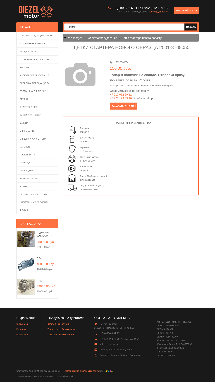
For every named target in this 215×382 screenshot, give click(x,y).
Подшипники (27, 154)
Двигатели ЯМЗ (28, 107)
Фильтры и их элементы (34, 202)
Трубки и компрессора (33, 194)
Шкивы (23, 210)
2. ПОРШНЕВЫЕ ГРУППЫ (32, 43)
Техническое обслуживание (61, 329)
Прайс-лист (22, 334)
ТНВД (39, 258)
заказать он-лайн (124, 106)
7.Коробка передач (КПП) (34, 83)
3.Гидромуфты (28, 51)
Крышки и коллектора (32, 139)
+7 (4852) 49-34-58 (109, 333)
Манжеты (25, 146)
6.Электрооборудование (34, 75)
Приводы (25, 162)
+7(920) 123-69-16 (154, 8)
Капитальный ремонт (58, 324)
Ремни (23, 186)
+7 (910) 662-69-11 (109, 338)
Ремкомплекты (28, 178)
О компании (22, 324)
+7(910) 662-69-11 (126, 8)
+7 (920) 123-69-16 (130, 338)
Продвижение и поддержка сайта (82, 371)
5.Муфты (24, 67)
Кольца (23, 123)
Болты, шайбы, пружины (34, 91)
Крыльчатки (26, 131)
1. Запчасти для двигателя (35, 35)
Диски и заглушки (30, 115)
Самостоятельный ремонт (61, 334)
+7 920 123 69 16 (121, 98)
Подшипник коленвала (43, 234)
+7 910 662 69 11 (121, 94)
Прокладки (26, 170)
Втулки (23, 99)
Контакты (21, 329)
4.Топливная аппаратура (34, 59)
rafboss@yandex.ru (158, 11)
